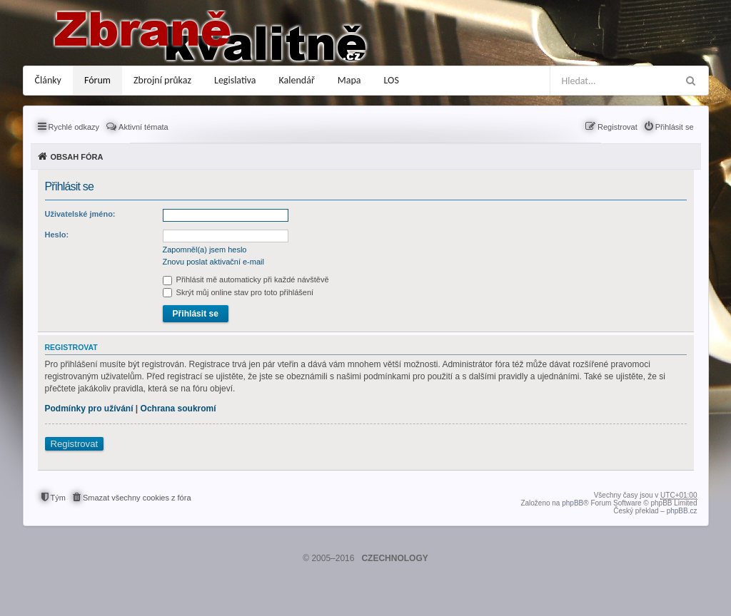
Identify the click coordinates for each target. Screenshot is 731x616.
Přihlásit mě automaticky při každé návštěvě (246, 279)
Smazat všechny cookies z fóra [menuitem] (137, 497)
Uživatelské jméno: (80, 214)
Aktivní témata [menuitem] (143, 127)
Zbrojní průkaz (162, 80)
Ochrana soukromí (178, 409)
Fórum (97, 80)
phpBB (572, 503)
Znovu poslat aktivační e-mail (213, 261)
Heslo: (57, 234)
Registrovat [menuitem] (617, 127)
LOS (391, 80)
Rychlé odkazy (74, 127)
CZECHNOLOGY (394, 558)
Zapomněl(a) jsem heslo (205, 249)
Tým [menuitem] (58, 497)
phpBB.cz (682, 511)
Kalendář (297, 80)
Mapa (349, 80)
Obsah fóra (77, 157)
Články (48, 80)
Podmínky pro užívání (89, 409)
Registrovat (75, 443)
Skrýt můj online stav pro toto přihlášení (238, 292)
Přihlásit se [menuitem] (674, 127)
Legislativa (235, 80)
